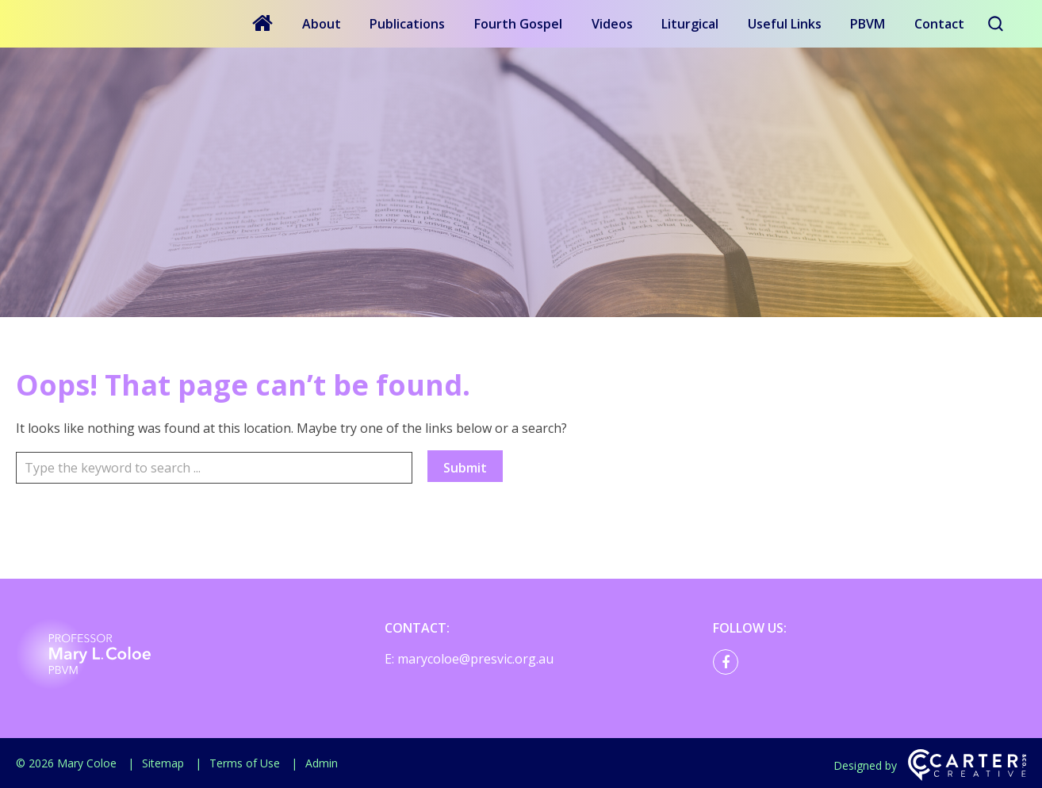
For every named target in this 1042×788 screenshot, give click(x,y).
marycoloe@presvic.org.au (475, 659)
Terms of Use (244, 763)
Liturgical (689, 24)
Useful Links (785, 24)
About (321, 24)
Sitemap (163, 763)
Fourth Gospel (518, 24)
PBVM (867, 24)
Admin (321, 763)
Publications (407, 24)
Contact (939, 24)
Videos (612, 24)
